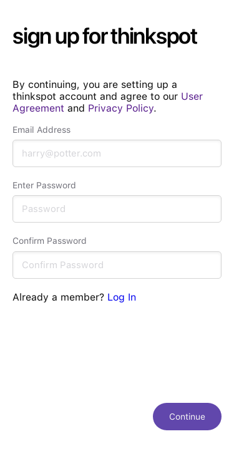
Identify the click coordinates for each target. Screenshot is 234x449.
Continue (187, 417)
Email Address (41, 130)
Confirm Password (49, 241)
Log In (121, 297)
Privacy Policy (121, 108)
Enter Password (44, 185)
